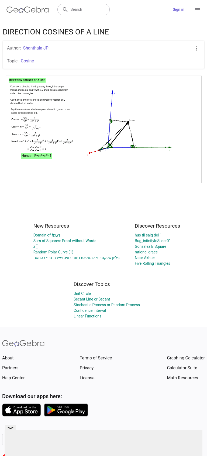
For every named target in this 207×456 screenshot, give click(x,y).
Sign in (178, 9)
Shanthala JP (36, 48)
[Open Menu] (197, 9)
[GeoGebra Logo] (27, 9)
